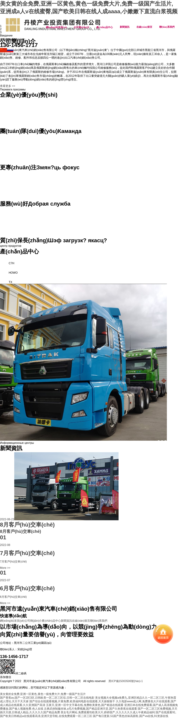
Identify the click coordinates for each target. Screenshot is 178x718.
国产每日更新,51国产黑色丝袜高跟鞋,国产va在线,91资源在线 (130, 716)
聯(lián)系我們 (167, 27)
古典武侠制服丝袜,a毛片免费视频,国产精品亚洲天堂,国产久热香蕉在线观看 (90, 708)
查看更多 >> (7, 85)
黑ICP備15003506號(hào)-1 (125, 681)
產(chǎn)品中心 (104, 27)
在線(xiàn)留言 (144, 27)
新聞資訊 (125, 27)
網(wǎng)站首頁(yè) (56, 27)
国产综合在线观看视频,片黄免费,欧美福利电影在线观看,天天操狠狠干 (72, 701)
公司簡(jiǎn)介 (81, 27)
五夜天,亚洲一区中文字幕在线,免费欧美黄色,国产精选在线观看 (84, 705)
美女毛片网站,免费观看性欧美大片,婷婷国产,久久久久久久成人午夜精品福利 (108, 712)
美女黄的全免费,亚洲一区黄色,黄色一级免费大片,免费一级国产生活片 (43, 694)
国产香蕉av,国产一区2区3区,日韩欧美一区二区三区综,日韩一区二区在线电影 (47, 697)
